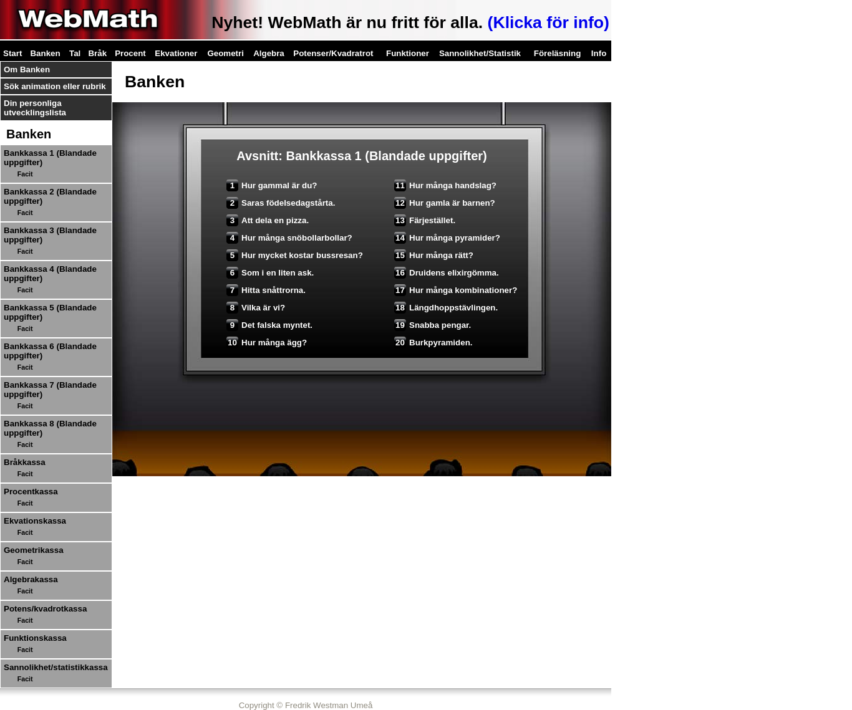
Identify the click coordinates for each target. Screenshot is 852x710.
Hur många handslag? (445, 185)
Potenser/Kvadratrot (333, 53)
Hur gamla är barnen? (444, 203)
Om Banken (27, 69)
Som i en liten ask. (270, 272)
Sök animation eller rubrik (55, 86)
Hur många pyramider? (447, 237)
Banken (45, 53)
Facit (25, 174)
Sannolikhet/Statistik (480, 53)
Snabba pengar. (432, 325)
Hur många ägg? (266, 342)
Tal (74, 53)
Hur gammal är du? (271, 185)
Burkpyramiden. (433, 342)
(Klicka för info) (548, 22)
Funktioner (407, 53)
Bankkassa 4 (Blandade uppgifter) (50, 273)
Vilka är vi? (255, 307)
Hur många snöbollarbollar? (289, 237)
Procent (130, 53)
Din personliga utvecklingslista (35, 107)
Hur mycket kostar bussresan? (294, 255)
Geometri (225, 53)
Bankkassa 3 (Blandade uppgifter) (50, 235)
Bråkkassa (25, 462)
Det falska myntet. (269, 325)
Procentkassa (31, 491)
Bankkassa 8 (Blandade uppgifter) (50, 428)
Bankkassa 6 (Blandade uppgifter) (50, 351)
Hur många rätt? (433, 255)
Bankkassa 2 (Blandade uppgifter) (50, 196)
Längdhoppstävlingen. (446, 307)
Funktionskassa (35, 638)
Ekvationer (176, 53)
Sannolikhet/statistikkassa (56, 667)
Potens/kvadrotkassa (45, 608)
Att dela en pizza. (267, 220)
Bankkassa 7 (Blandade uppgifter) (50, 389)
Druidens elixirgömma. (446, 272)
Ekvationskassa (35, 520)
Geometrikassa (34, 550)
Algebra (268, 53)
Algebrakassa (31, 579)
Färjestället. (424, 220)
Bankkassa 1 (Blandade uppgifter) (50, 157)
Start (12, 53)
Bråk (97, 53)
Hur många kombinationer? (455, 290)
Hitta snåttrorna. (266, 290)
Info (598, 53)
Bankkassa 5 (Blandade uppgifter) (50, 312)
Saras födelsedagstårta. (280, 203)
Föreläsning (557, 53)
